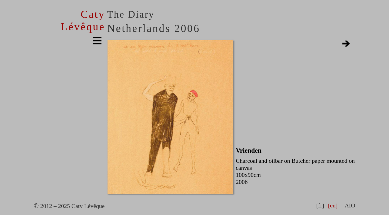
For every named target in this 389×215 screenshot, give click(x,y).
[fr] (320, 205)
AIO (350, 205)
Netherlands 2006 (153, 28)
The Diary (131, 14)
